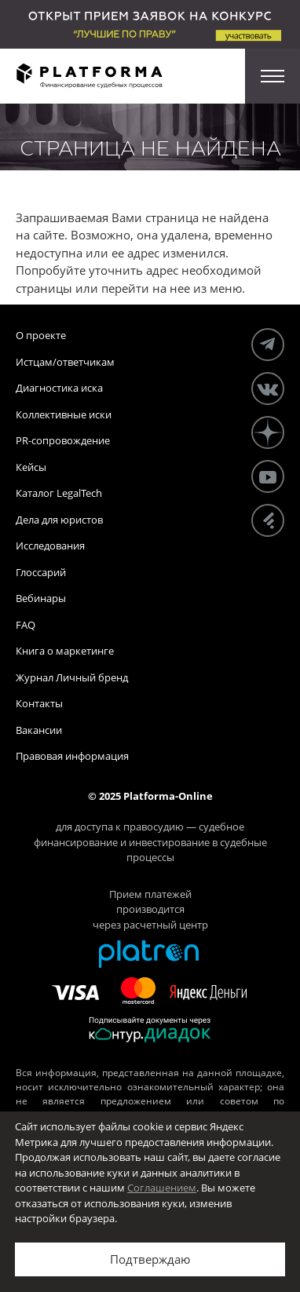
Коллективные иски (64, 414)
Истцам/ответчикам (65, 362)
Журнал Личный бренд (72, 677)
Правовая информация (72, 756)
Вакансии (39, 730)
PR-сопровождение (63, 440)
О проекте (41, 335)
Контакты (39, 703)
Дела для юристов (59, 520)
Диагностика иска (59, 388)
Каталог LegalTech (59, 493)
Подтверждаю (150, 1259)
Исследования (50, 545)
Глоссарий (41, 572)
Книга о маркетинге (65, 651)
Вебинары (41, 598)
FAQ (25, 625)
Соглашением (161, 1188)
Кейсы (31, 467)
